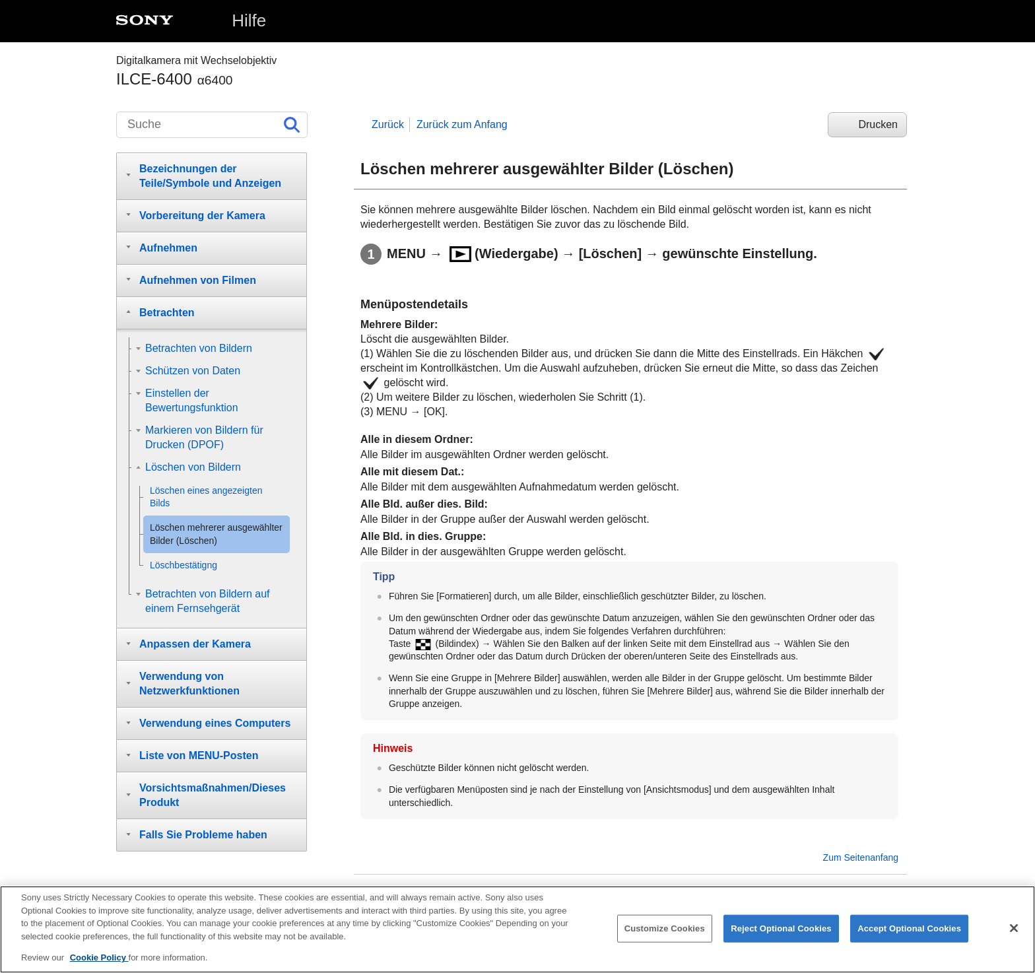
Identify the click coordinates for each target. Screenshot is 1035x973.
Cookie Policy (99, 961)
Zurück (388, 124)
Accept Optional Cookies (909, 932)
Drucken (878, 124)
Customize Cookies (664, 932)
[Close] (1013, 931)
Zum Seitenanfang (860, 857)
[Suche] (212, 125)
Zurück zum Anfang (462, 124)
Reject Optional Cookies (781, 932)
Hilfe (249, 20)
